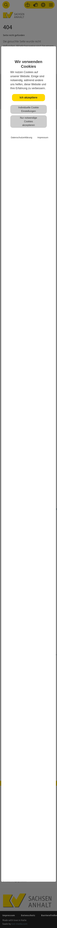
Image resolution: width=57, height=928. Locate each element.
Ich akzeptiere (28, 97)
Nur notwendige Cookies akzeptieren (28, 121)
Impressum (42, 137)
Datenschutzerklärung (21, 137)
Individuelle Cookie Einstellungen (28, 109)
